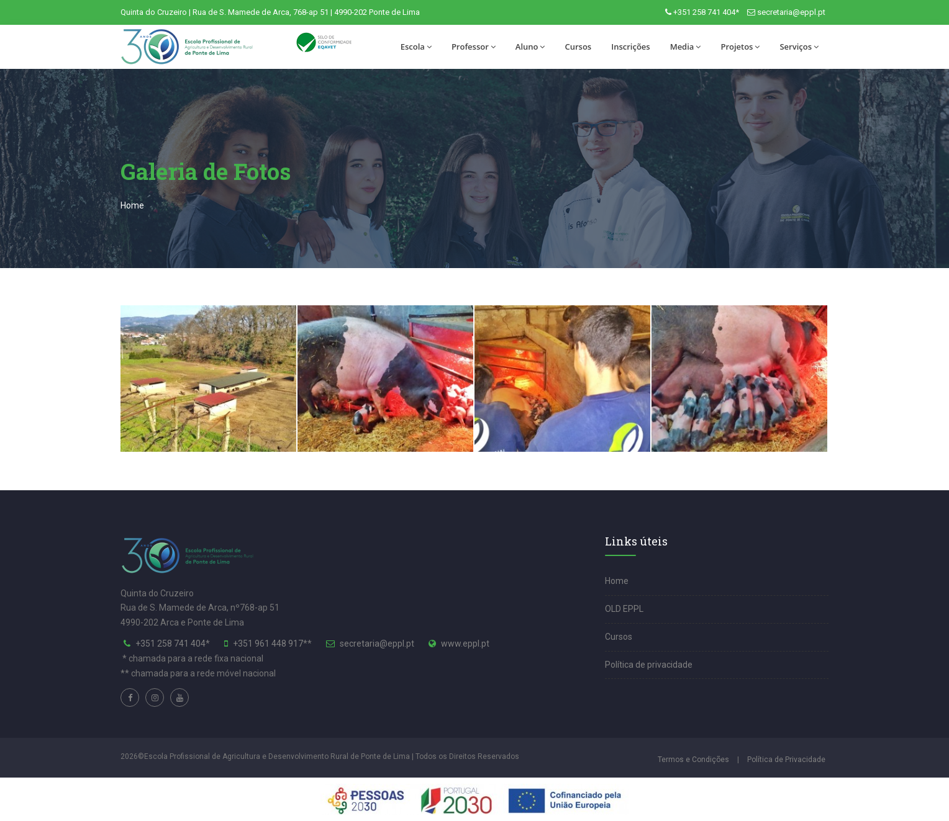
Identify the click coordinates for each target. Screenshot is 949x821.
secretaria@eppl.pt (791, 12)
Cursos (578, 46)
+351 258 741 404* (706, 12)
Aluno (530, 46)
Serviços (799, 46)
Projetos (740, 46)
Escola (416, 46)
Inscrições (630, 46)
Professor (474, 46)
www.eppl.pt (465, 643)
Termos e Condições (693, 759)
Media (685, 46)
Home (132, 205)
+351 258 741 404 (170, 643)
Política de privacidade (648, 665)
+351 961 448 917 (268, 643)
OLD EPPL (624, 609)
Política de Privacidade (786, 759)
